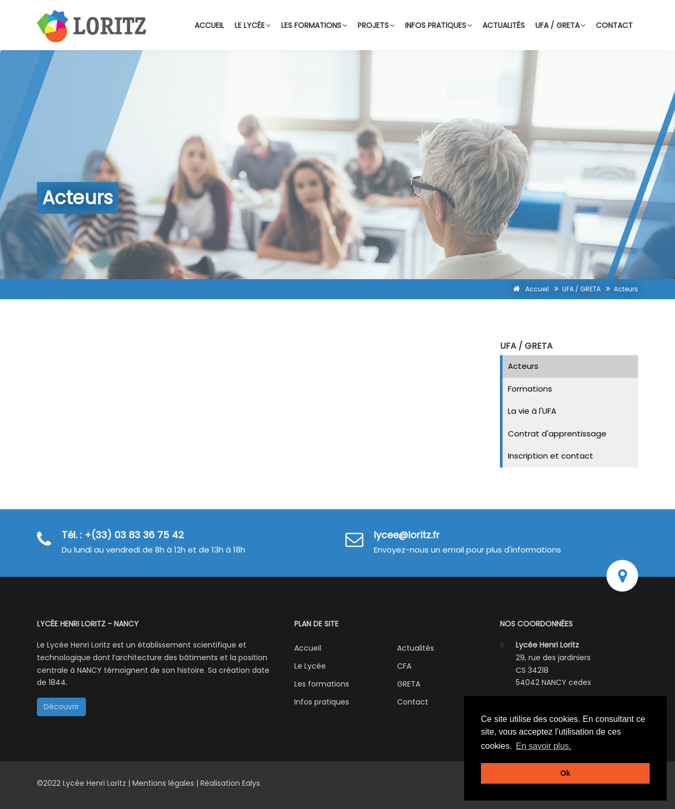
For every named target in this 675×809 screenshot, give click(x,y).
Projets (376, 25)
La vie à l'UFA (532, 410)
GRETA (408, 684)
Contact (614, 25)
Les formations (314, 25)
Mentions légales (163, 783)
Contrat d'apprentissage (557, 433)
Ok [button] (565, 773)
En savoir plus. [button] (543, 745)
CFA (404, 666)
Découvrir (61, 706)
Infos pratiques (438, 25)
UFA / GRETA (560, 25)
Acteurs (523, 366)
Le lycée (253, 25)
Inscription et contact (550, 455)
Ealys (251, 783)
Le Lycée (310, 666)
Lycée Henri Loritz (95, 783)
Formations (530, 388)
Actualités (504, 25)
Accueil (209, 25)
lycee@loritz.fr (407, 534)
